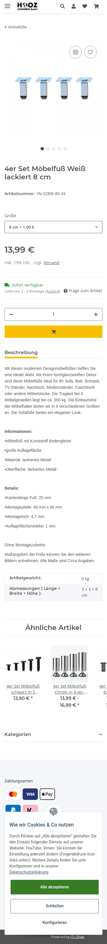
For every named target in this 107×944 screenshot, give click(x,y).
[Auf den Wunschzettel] (90, 52)
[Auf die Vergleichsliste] (75, 52)
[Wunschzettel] (84, 6)
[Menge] (53, 314)
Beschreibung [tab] (21, 352)
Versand (51, 262)
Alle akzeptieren (54, 887)
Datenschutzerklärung (28, 872)
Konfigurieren (55, 922)
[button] (62, 6)
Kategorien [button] (18, 734)
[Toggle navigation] (7, 3)
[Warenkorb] (96, 6)
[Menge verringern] (11, 314)
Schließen (55, 906)
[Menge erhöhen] (96, 314)
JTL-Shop (77, 936)
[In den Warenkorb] (53, 331)
